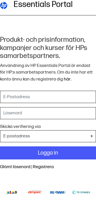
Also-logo (11, 192)
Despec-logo (35, 192)
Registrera (43, 166)
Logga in (48, 152)
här (67, 79)
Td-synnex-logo (81, 192)
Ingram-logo (58, 192)
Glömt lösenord (15, 166)
